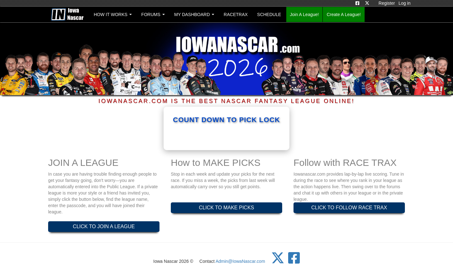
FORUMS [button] (153, 14)
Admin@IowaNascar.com (240, 261)
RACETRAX (236, 14)
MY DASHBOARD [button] (194, 14)
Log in (405, 3)
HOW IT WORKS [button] (112, 16)
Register (386, 3)
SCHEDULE (269, 14)
